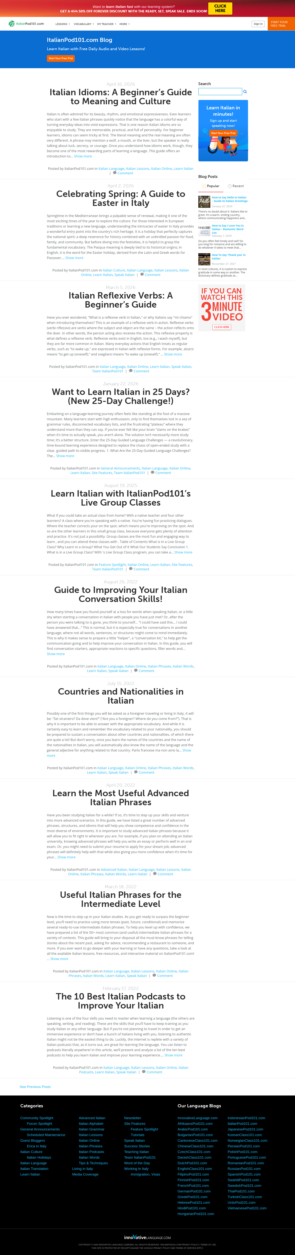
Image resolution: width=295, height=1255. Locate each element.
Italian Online (161, 168)
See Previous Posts (35, 1087)
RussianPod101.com (244, 1169)
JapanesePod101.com (245, 1129)
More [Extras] (123, 24)
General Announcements (120, 468)
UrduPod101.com (241, 1202)
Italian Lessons (137, 168)
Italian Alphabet (91, 1124)
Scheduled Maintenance (46, 1135)
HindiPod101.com (192, 1208)
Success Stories (137, 1146)
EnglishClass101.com (195, 1169)
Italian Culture (114, 270)
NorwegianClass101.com (247, 1140)
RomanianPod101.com (246, 1163)
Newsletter (132, 1118)
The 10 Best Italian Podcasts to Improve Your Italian (121, 1001)
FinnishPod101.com (193, 1180)
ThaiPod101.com (241, 1191)
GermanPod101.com (194, 1191)
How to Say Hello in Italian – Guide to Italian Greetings (230, 199)
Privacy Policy (190, 1245)
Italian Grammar (91, 1129)
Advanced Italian (114, 869)
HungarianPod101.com (196, 1214)
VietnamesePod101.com (247, 1208)
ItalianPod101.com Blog (79, 39)
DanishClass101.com (194, 1157)
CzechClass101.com (194, 1152)
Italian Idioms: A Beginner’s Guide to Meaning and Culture (120, 97)
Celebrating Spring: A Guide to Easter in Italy (120, 198)
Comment (125, 173)
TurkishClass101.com (245, 1197)
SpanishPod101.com (244, 1174)
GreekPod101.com (192, 1197)
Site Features (102, 472)
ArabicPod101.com (193, 1129)
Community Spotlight (36, 1118)
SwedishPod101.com (244, 1186)
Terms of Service (186, 1248)
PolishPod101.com (242, 1152)
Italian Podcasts (91, 1152)
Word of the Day (137, 1163)
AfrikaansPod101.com (195, 1124)
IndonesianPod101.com (246, 1118)
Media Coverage (85, 1174)
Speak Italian (125, 274)
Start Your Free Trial (61, 58)
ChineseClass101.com (195, 1146)
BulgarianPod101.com (195, 1135)
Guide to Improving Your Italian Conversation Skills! (120, 594)
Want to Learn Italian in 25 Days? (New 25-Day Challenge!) (121, 396)
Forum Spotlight (39, 1124)
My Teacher (105, 24)
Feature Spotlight (112, 564)
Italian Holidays (39, 1157)
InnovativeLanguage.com (197, 1118)
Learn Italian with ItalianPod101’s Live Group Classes (121, 498)
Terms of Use (208, 1245)
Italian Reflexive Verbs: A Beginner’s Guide (120, 300)
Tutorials (137, 1135)
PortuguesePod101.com (247, 1157)
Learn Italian (183, 168)
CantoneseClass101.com (197, 1140)
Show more (83, 156)
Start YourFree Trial (282, 23)
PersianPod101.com (244, 1146)
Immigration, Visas (145, 1174)
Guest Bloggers (32, 1140)
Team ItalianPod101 (107, 371)
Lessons (61, 24)
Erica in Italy (36, 1146)
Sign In (258, 23)
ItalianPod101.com (242, 1124)
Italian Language (111, 168)
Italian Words (183, 666)
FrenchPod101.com (193, 1186)
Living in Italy (82, 1169)
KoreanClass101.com (245, 1135)
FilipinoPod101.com (193, 1174)
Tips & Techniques (93, 1163)
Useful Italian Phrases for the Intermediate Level (121, 899)
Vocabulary (82, 24)
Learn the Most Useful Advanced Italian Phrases (120, 797)
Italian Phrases (159, 666)
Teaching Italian (136, 1152)
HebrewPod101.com (194, 1202)
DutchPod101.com (192, 1163)
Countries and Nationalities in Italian (121, 696)
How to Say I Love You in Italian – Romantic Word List (228, 229)
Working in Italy (136, 1169)
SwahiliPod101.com (243, 1180)
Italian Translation (34, 1169)
